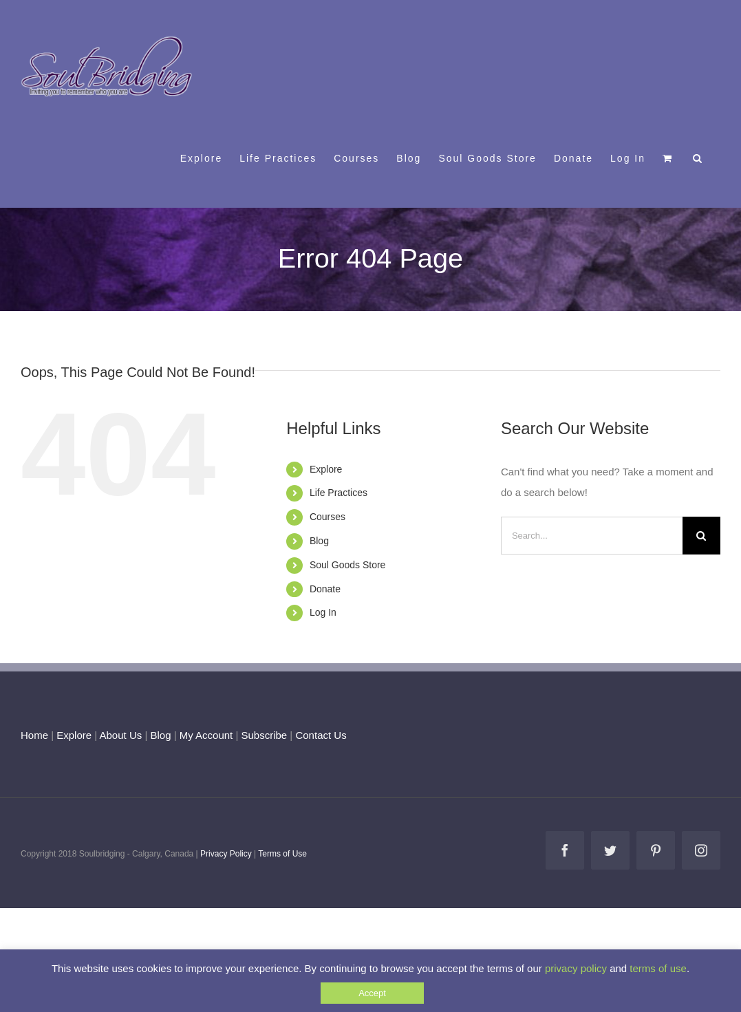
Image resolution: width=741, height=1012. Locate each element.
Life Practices (338, 492)
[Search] (701, 536)
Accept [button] (372, 993)
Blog (319, 540)
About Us (121, 735)
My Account (206, 735)
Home (34, 735)
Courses (327, 516)
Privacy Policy (226, 854)
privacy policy (576, 968)
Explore (326, 469)
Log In (323, 612)
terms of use (658, 968)
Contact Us (319, 735)
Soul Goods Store (348, 564)
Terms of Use (282, 854)
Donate (325, 588)
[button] (698, 157)
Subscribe (264, 735)
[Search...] (592, 536)
